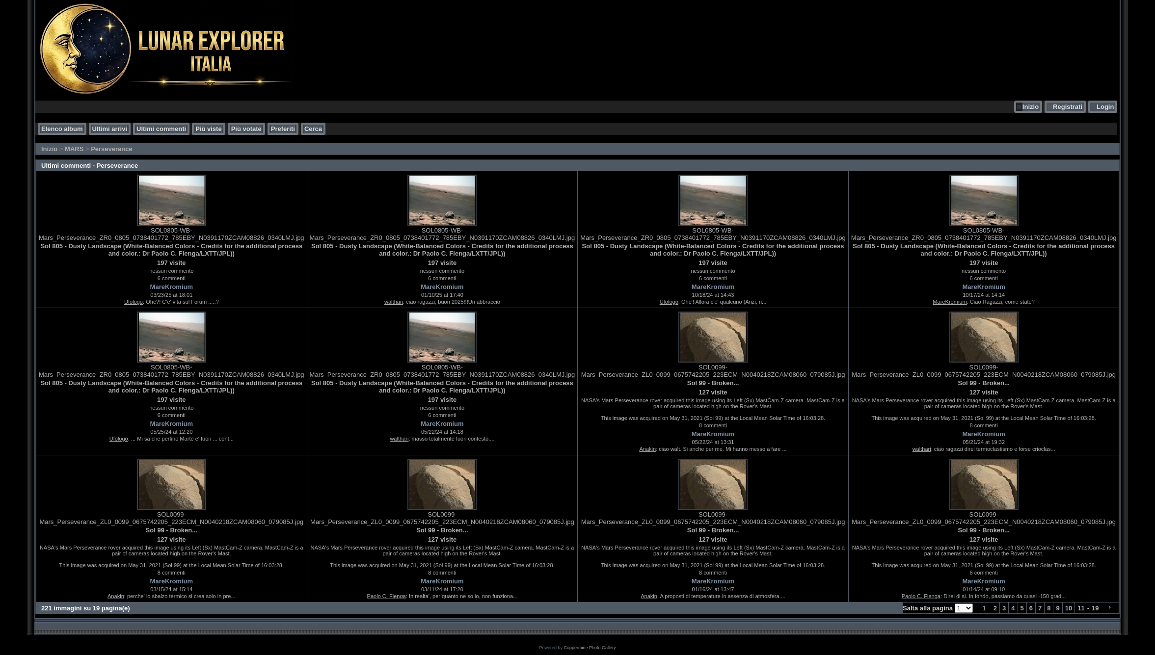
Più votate (246, 128)
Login (1105, 106)
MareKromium (171, 286)
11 (1080, 608)
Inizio (1030, 106)
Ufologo (133, 302)
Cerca (313, 128)
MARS (74, 149)
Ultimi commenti (161, 128)
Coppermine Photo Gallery (590, 647)
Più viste (208, 128)
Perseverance (112, 149)
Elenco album (62, 128)
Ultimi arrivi (110, 128)
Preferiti (283, 128)
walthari (393, 302)
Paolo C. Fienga (386, 596)
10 (1068, 608)
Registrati (1067, 106)
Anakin (647, 449)
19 (1095, 608)
